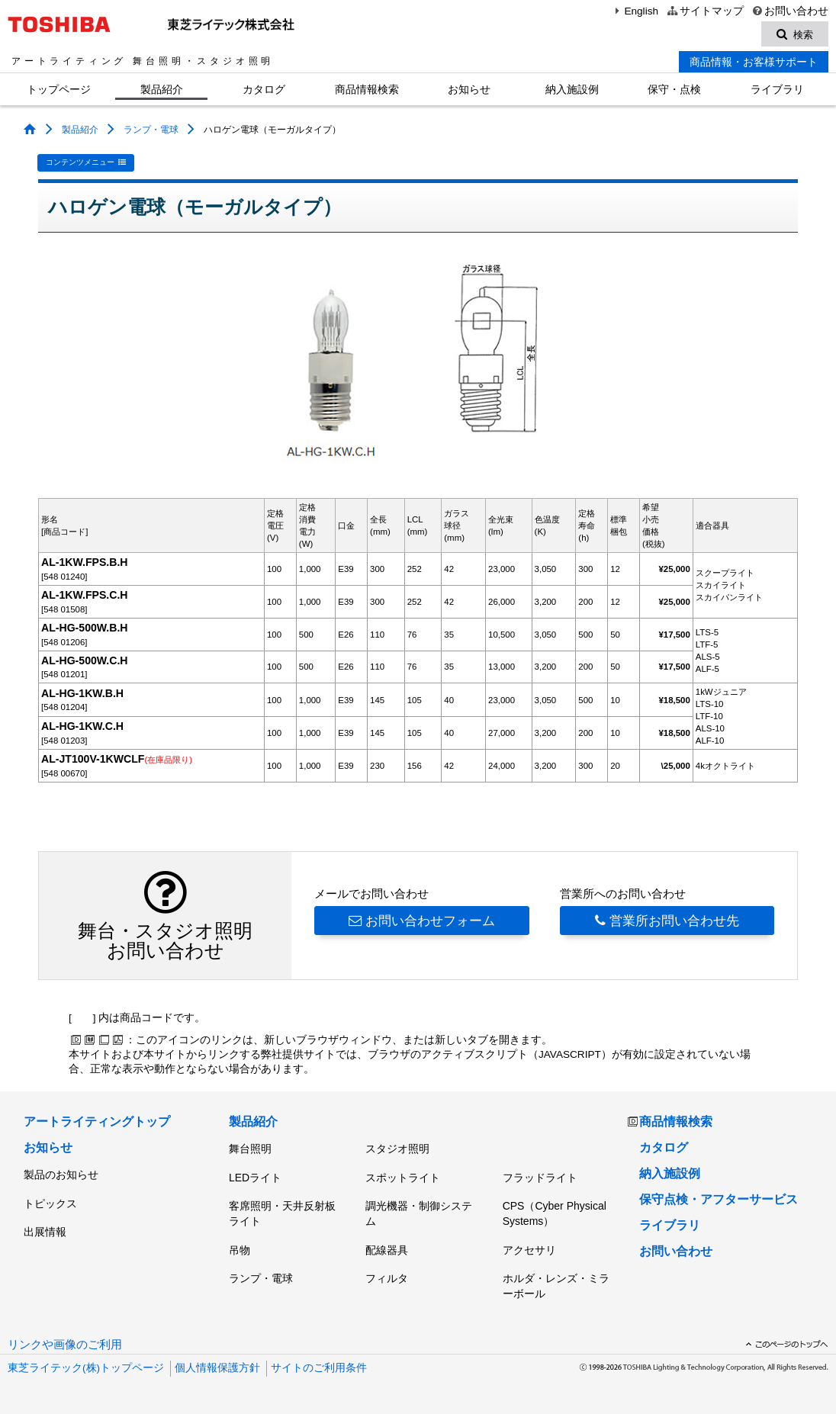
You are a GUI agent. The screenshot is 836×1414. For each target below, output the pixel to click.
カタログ (264, 90)
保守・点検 (674, 90)
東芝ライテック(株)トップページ (86, 1368)
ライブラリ (777, 90)
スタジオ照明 (397, 1148)
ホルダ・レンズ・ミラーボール (556, 1286)
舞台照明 (250, 1148)
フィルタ (386, 1278)
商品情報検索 (367, 90)
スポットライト (402, 1177)
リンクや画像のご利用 (65, 1344)
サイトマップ (704, 11)
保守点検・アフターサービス (718, 1199)
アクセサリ (529, 1249)
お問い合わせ (789, 11)
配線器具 (386, 1249)
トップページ (59, 90)
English (634, 11)
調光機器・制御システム (418, 1213)
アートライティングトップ (97, 1121)
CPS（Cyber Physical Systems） (554, 1213)
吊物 (239, 1249)
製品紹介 (161, 90)
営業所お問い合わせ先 (667, 920)
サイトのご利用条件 (319, 1368)
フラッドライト (540, 1177)
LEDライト (255, 1177)
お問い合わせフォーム (421, 920)
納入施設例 (572, 90)
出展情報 (45, 1232)
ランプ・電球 (151, 130)
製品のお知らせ (61, 1174)
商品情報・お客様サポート (754, 62)
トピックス (50, 1203)
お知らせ (469, 90)
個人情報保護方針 (217, 1368)
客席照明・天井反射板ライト (282, 1213)
